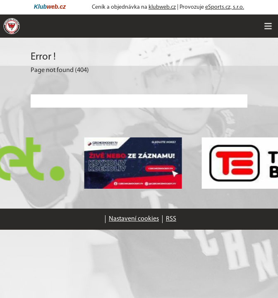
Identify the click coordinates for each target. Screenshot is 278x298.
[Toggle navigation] (268, 26)
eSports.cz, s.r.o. (224, 7)
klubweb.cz (162, 7)
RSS (171, 219)
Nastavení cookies (134, 219)
